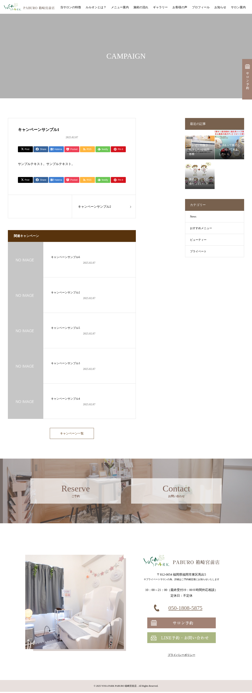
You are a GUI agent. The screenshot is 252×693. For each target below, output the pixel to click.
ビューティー (198, 239)
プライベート (198, 251)
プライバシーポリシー (181, 656)
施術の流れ (140, 7)
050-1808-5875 (185, 609)
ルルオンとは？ (96, 7)
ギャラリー (160, 7)
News (193, 216)
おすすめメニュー (201, 228)
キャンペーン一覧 (71, 434)
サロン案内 (238, 7)
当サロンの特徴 (70, 7)
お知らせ (220, 7)
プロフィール (201, 7)
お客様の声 (179, 7)
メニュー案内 (120, 7)
